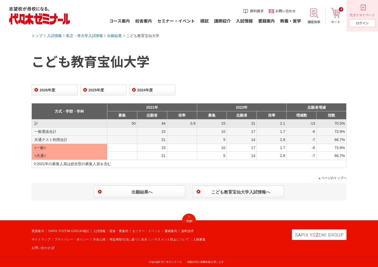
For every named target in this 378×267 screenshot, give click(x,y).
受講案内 (38, 231)
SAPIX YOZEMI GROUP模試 (68, 231)
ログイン (362, 23)
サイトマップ (41, 239)
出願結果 (114, 36)
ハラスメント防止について (170, 239)
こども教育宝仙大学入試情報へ (240, 192)
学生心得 (99, 239)
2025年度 (96, 90)
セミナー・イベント (146, 231)
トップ (37, 36)
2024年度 (145, 90)
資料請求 (187, 231)
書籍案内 (171, 231)
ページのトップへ (333, 178)
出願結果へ (142, 192)
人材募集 (199, 239)
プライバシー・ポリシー (71, 239)
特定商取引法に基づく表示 (128, 239)
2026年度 (47, 90)
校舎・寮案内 (118, 231)
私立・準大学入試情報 (84, 36)
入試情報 (54, 36)
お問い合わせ (41, 248)
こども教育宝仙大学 (142, 36)
